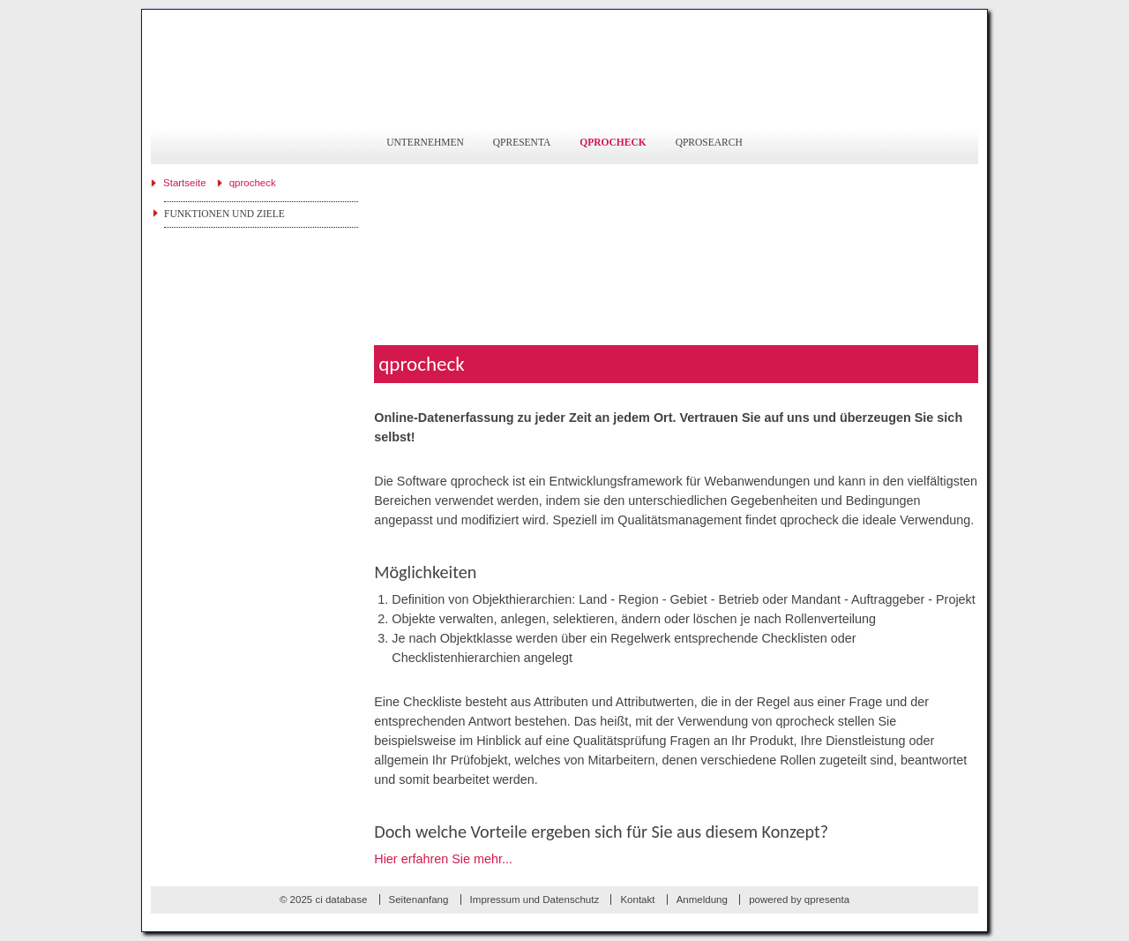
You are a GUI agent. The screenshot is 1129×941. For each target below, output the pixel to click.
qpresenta (522, 142)
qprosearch (709, 142)
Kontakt (637, 899)
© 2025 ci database (323, 899)
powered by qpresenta (799, 899)
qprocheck (613, 142)
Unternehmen (425, 142)
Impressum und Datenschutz (535, 899)
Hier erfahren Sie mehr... (443, 859)
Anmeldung (702, 899)
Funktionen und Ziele (224, 213)
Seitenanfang (419, 899)
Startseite (184, 182)
